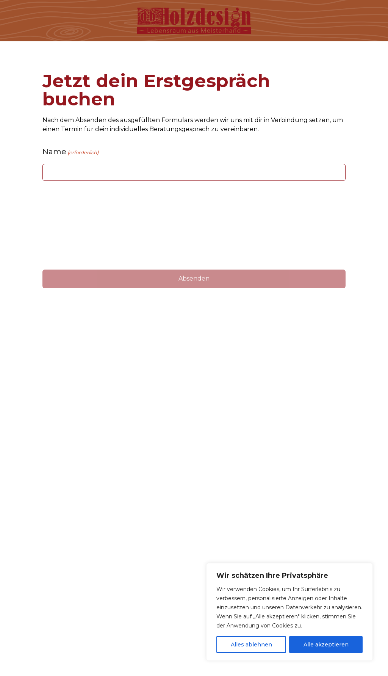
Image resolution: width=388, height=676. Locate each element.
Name (70, 151)
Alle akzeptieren (326, 644)
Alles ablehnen (251, 644)
